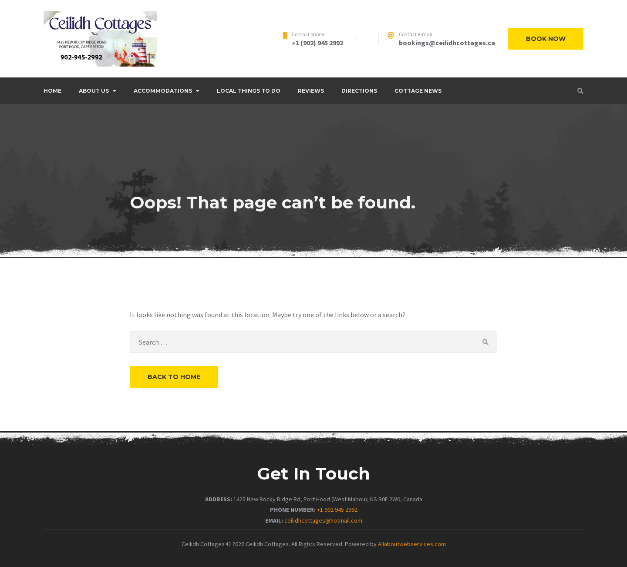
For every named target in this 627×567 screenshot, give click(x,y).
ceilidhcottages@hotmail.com (323, 520)
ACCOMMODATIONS (163, 90)
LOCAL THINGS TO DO (248, 90)
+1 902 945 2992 (337, 509)
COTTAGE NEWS (418, 90)
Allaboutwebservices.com (412, 544)
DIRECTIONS (359, 90)
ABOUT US (94, 90)
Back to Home (174, 377)
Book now (546, 39)
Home (52, 90)
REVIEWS (311, 90)
